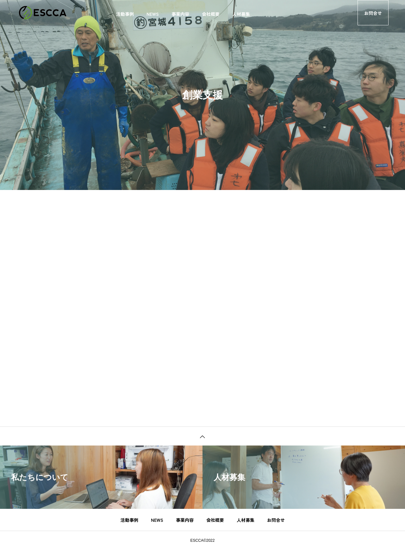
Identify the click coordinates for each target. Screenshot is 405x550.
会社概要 (211, 14)
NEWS (152, 14)
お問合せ (373, 13)
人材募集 (241, 14)
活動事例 (125, 14)
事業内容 (180, 14)
